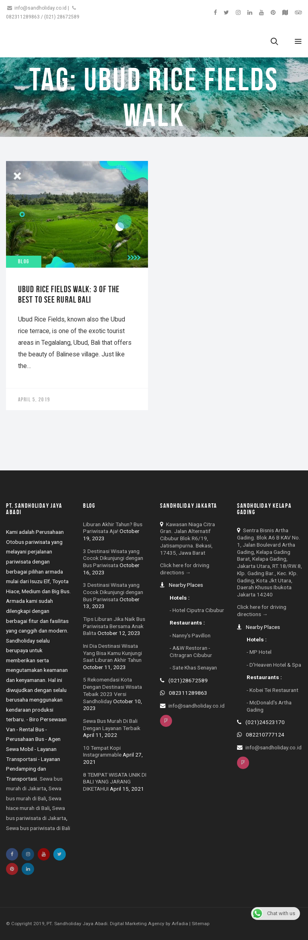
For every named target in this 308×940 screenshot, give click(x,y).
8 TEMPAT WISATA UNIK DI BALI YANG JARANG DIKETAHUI (114, 781)
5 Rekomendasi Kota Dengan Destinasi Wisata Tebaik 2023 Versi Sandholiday (112, 690)
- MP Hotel (259, 652)
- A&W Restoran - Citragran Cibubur (191, 651)
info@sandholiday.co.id (40, 8)
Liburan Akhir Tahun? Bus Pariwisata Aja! (112, 528)
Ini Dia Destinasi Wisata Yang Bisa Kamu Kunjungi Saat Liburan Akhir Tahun (112, 653)
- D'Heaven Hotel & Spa (274, 664)
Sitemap (200, 923)
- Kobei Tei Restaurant (272, 690)
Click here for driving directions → (261, 610)
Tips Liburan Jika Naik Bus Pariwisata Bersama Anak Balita (114, 626)
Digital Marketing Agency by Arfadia (149, 923)
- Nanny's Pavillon (190, 635)
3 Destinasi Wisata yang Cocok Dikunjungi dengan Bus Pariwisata (113, 558)
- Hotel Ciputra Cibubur (197, 610)
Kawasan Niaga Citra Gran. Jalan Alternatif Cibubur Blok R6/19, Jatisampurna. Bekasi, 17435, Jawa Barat (187, 538)
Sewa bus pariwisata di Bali (38, 828)
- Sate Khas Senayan (193, 667)
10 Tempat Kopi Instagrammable (102, 751)
